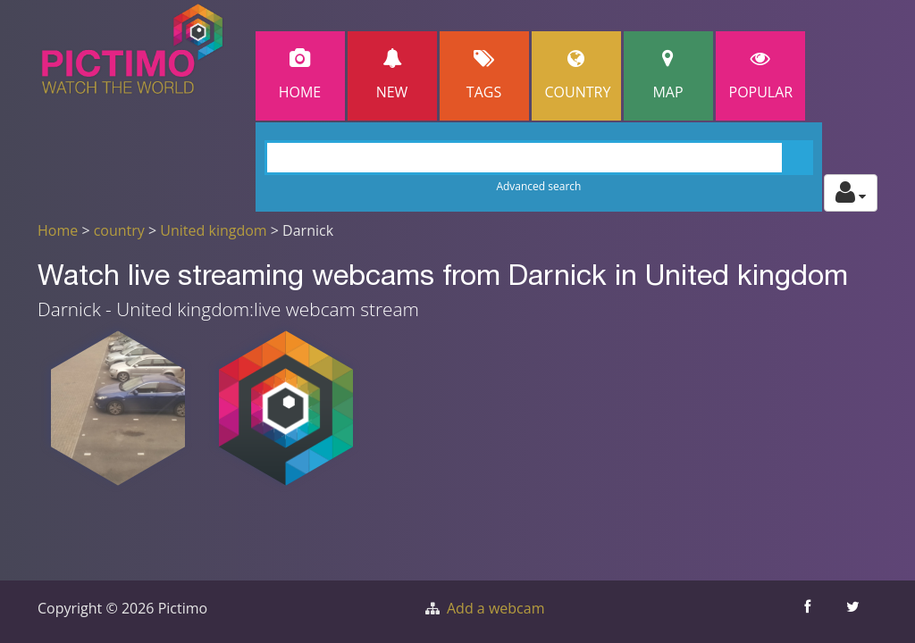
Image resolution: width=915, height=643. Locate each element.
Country (578, 75)
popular (761, 75)
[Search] (539, 157)
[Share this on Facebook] (809, 611)
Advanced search (538, 186)
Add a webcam (495, 608)
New (392, 75)
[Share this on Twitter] (854, 611)
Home (300, 75)
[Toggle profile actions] (850, 193)
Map (668, 75)
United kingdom (213, 230)
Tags (484, 75)
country (119, 230)
